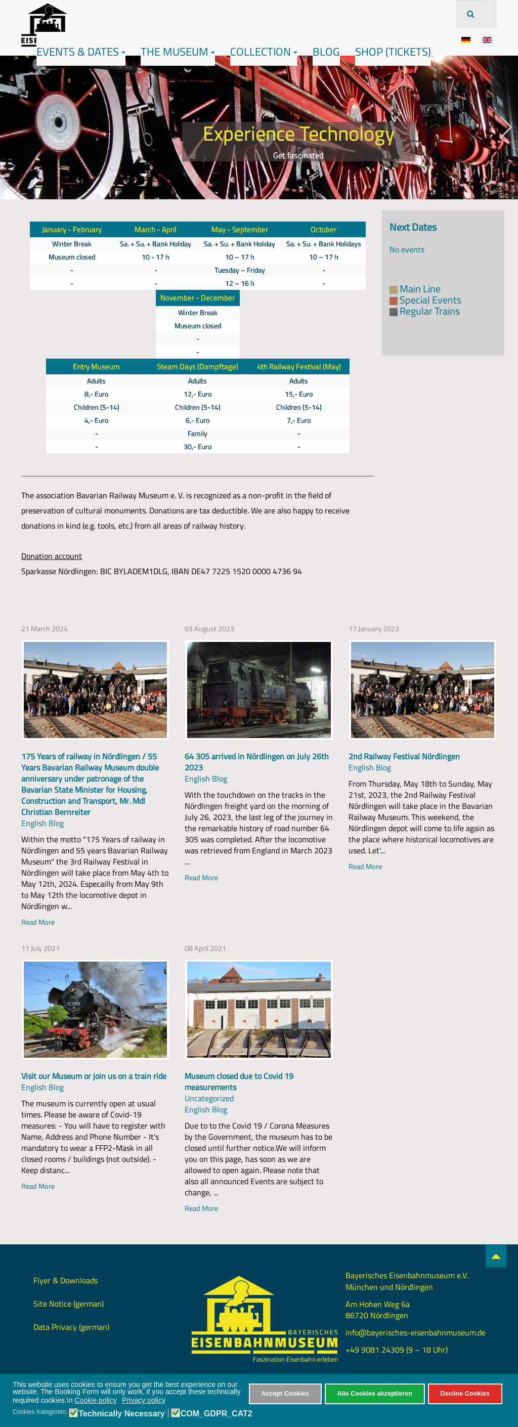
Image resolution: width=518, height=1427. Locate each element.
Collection (263, 51)
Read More (38, 922)
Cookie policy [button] (95, 1400)
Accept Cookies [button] (285, 1393)
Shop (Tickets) (393, 51)
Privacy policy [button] (143, 1400)
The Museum (178, 51)
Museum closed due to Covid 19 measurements (239, 1081)
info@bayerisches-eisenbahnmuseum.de (416, 1332)
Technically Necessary (121, 1413)
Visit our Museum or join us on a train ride (93, 1076)
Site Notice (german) (68, 1303)
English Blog (42, 823)
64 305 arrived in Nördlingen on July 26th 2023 (257, 762)
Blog (326, 51)
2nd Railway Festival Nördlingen (404, 756)
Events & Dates (80, 51)
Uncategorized (209, 1098)
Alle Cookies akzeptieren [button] (374, 1393)
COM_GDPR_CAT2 (216, 1413)
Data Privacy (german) (71, 1326)
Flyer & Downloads (65, 1280)
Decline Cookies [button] (465, 1393)
